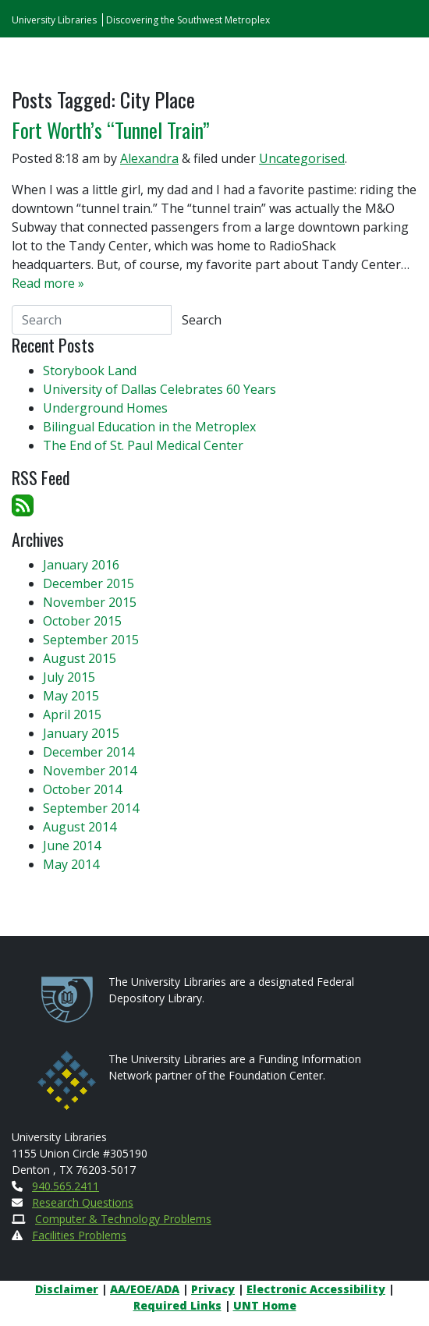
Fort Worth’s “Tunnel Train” (111, 130)
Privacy (213, 1289)
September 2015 (91, 639)
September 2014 (91, 808)
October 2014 (82, 789)
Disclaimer (66, 1289)
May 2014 (71, 864)
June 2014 (72, 845)
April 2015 (72, 714)
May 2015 (71, 695)
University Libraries (54, 20)
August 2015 (79, 658)
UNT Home (264, 1305)
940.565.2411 (65, 1186)
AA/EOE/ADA (144, 1289)
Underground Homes (105, 408)
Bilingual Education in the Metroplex (149, 426)
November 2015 (89, 602)
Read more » (48, 283)
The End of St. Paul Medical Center (143, 445)
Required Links (177, 1305)
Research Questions (82, 1202)
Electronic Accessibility (315, 1289)
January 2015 (81, 733)
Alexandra (149, 158)
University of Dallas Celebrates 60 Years (159, 389)
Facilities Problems (79, 1235)
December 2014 (88, 751)
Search (202, 319)
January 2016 (81, 564)
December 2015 (88, 583)
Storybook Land (89, 370)
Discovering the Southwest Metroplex (188, 20)
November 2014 (89, 770)
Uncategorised (302, 158)
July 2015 (69, 677)
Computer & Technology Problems (123, 1218)
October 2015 (82, 620)
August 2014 (79, 826)
